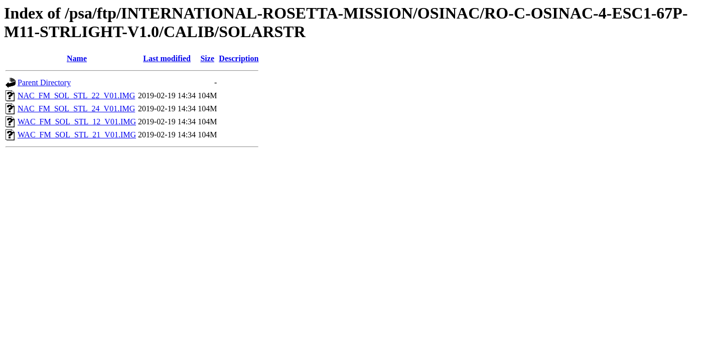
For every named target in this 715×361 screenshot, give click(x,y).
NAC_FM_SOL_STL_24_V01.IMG (76, 108)
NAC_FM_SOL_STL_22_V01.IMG (76, 95)
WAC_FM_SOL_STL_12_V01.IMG (77, 121)
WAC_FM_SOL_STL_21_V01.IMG (77, 134)
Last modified (167, 58)
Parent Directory (44, 82)
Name (77, 58)
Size (207, 58)
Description (238, 58)
